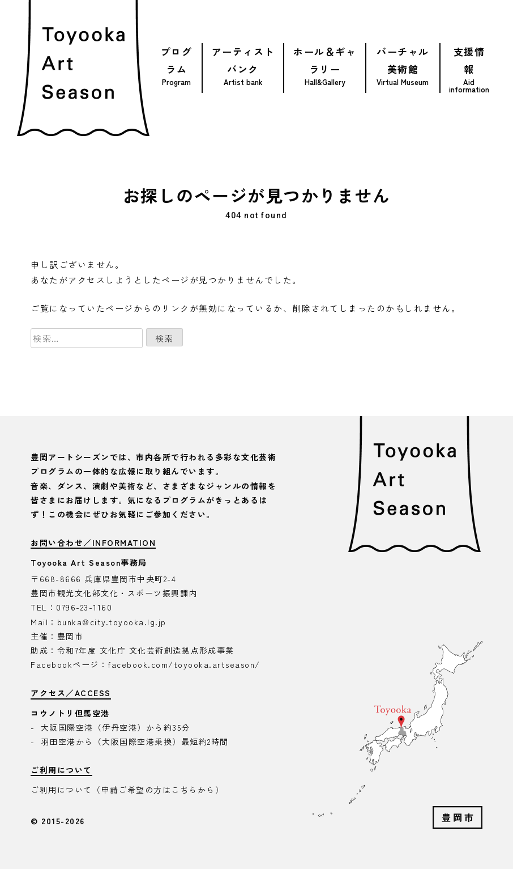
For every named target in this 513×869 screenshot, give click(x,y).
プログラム (177, 60)
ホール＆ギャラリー (324, 60)
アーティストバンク (243, 60)
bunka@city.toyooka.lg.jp (111, 622)
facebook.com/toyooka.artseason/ (184, 664)
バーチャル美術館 (403, 60)
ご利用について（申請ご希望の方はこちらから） (127, 789)
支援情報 (469, 60)
